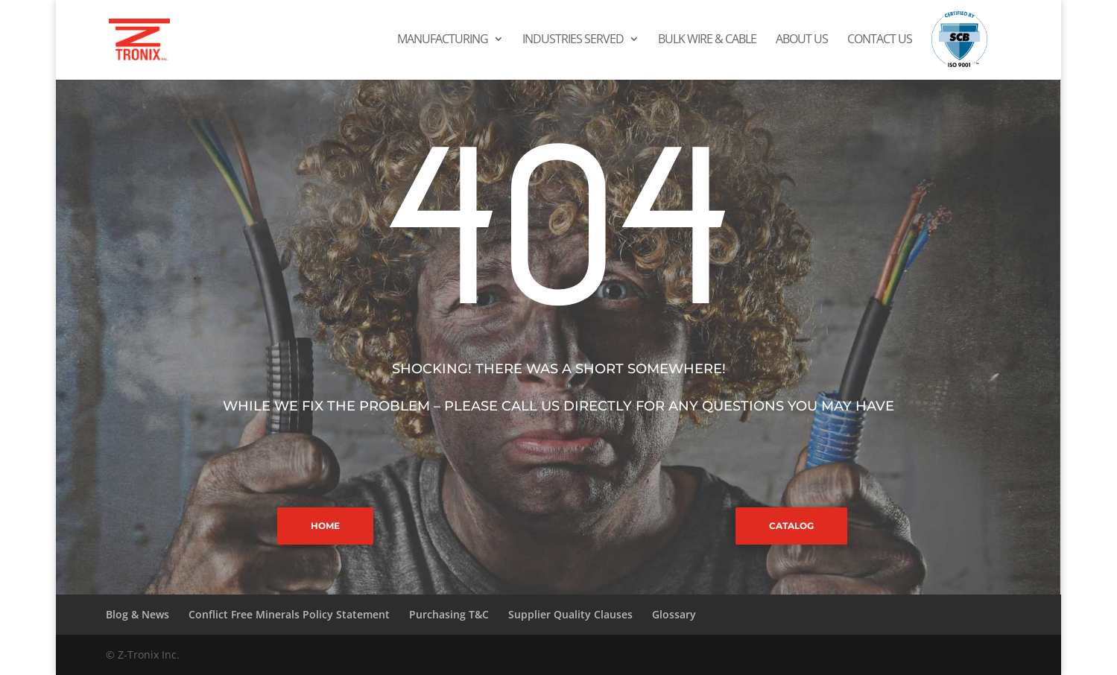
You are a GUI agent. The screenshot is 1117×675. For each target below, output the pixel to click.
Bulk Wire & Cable (707, 40)
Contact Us (879, 40)
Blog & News (137, 614)
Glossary (674, 614)
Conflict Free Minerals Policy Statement (289, 614)
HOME (325, 525)
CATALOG (791, 525)
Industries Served (573, 40)
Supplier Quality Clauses (570, 614)
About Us (802, 40)
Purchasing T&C (449, 614)
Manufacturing (442, 40)
